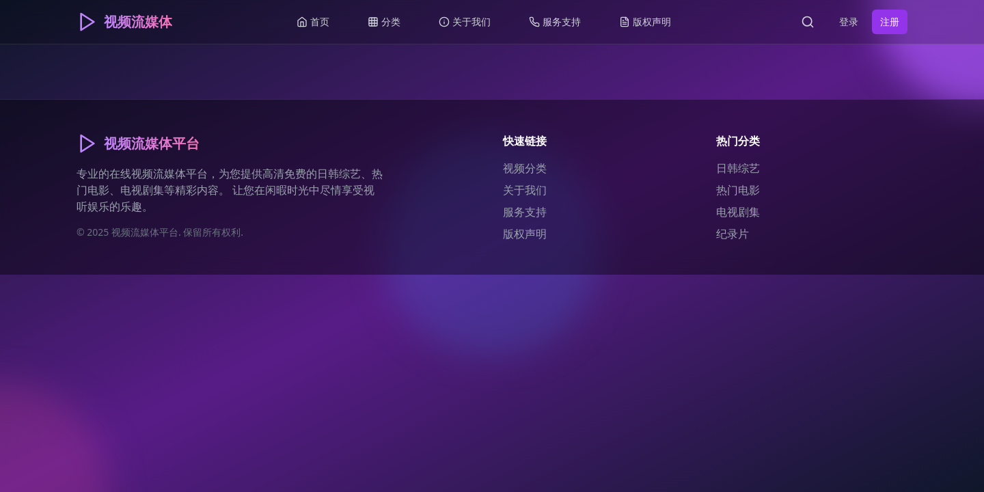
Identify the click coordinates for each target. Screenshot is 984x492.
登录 (848, 21)
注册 (889, 21)
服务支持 (525, 211)
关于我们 (525, 189)
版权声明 (525, 233)
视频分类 (525, 168)
